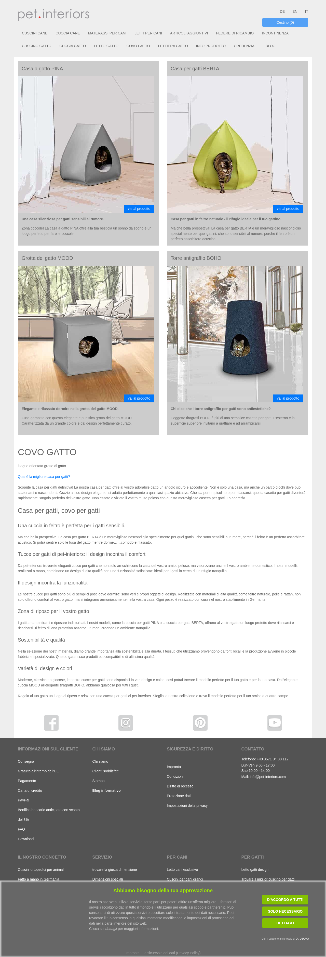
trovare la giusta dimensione (114, 869)
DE (282, 11)
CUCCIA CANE (68, 33)
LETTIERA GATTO (173, 46)
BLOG (271, 46)
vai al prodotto (139, 209)
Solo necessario (285, 911)
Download (26, 839)
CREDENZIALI (245, 46)
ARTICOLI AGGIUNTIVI (189, 33)
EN (294, 11)
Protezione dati (179, 796)
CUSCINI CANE (34, 33)
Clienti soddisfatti (105, 771)
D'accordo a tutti (285, 900)
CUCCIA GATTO (72, 46)
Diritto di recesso (180, 786)
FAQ (21, 829)
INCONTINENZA (275, 33)
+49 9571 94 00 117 (273, 759)
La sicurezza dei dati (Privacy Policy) (171, 953)
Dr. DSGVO (302, 938)
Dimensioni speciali (107, 879)
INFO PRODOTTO (211, 46)
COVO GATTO (138, 46)
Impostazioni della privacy (187, 805)
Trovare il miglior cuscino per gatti (268, 879)
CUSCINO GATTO (36, 46)
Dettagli (285, 923)
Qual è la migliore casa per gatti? (44, 477)
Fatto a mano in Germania (38, 879)
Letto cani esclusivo (182, 869)
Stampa (98, 781)
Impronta (174, 767)
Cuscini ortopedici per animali (41, 869)
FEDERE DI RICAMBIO (235, 33)
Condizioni (175, 776)
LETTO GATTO (106, 46)
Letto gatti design (255, 869)
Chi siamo (100, 761)
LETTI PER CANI (148, 33)
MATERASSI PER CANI (107, 33)
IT (306, 11)
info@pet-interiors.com (268, 777)
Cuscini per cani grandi (185, 879)
